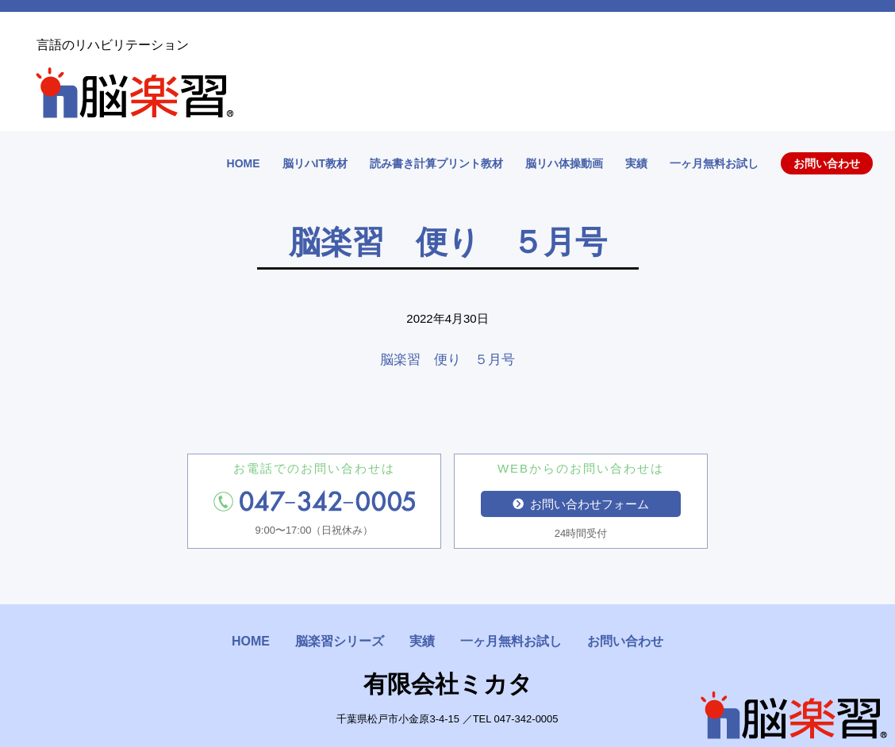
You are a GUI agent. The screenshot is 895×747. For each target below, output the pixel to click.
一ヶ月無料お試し (714, 163)
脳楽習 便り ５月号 (447, 359)
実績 (636, 163)
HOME (243, 163)
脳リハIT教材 (315, 163)
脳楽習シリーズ (339, 641)
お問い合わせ (826, 163)
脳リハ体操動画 (564, 163)
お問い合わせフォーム (581, 504)
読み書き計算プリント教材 (436, 163)
